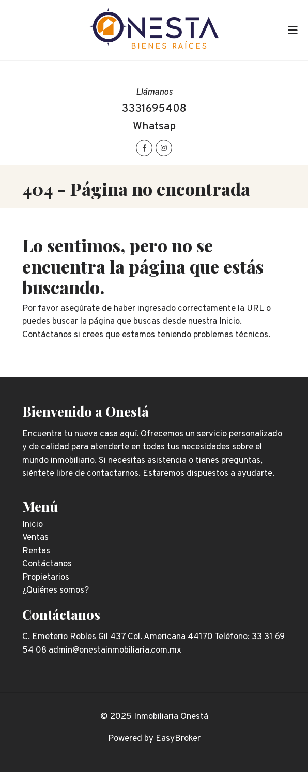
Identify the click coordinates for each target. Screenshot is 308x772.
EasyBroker (178, 739)
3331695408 (154, 109)
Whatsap (154, 126)
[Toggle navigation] (292, 30)
